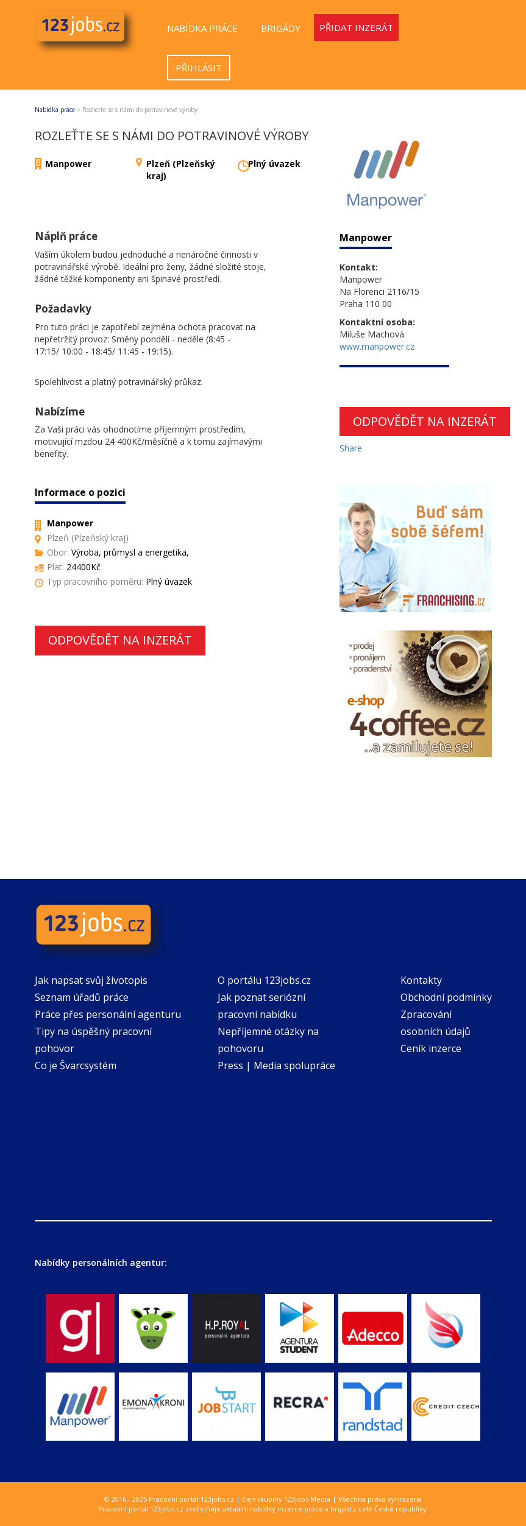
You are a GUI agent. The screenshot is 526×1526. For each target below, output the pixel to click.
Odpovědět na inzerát (120, 640)
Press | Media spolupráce (276, 1065)
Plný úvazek (274, 163)
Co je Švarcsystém (75, 1065)
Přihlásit (199, 68)
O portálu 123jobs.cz (264, 980)
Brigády (280, 28)
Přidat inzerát (356, 27)
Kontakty (421, 980)
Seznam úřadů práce (82, 997)
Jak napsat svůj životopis (91, 980)
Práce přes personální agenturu (108, 1014)
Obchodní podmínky (446, 997)
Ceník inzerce (430, 1048)
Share (350, 448)
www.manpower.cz (376, 346)
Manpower (68, 163)
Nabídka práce (202, 28)
